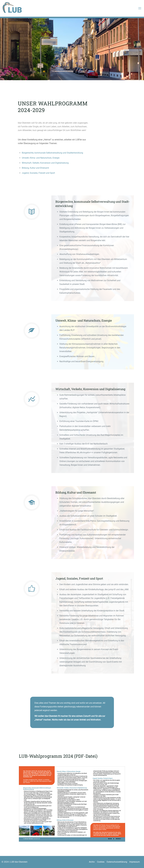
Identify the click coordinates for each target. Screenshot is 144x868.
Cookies (100, 862)
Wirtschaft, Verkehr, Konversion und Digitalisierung (45, 163)
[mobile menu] (140, 8)
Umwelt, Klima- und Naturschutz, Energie (40, 158)
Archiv (92, 862)
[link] (72, 804)
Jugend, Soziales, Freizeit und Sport (38, 173)
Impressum (134, 862)
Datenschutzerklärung (117, 862)
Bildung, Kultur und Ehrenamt (35, 168)
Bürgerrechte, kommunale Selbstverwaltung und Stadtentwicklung (52, 153)
